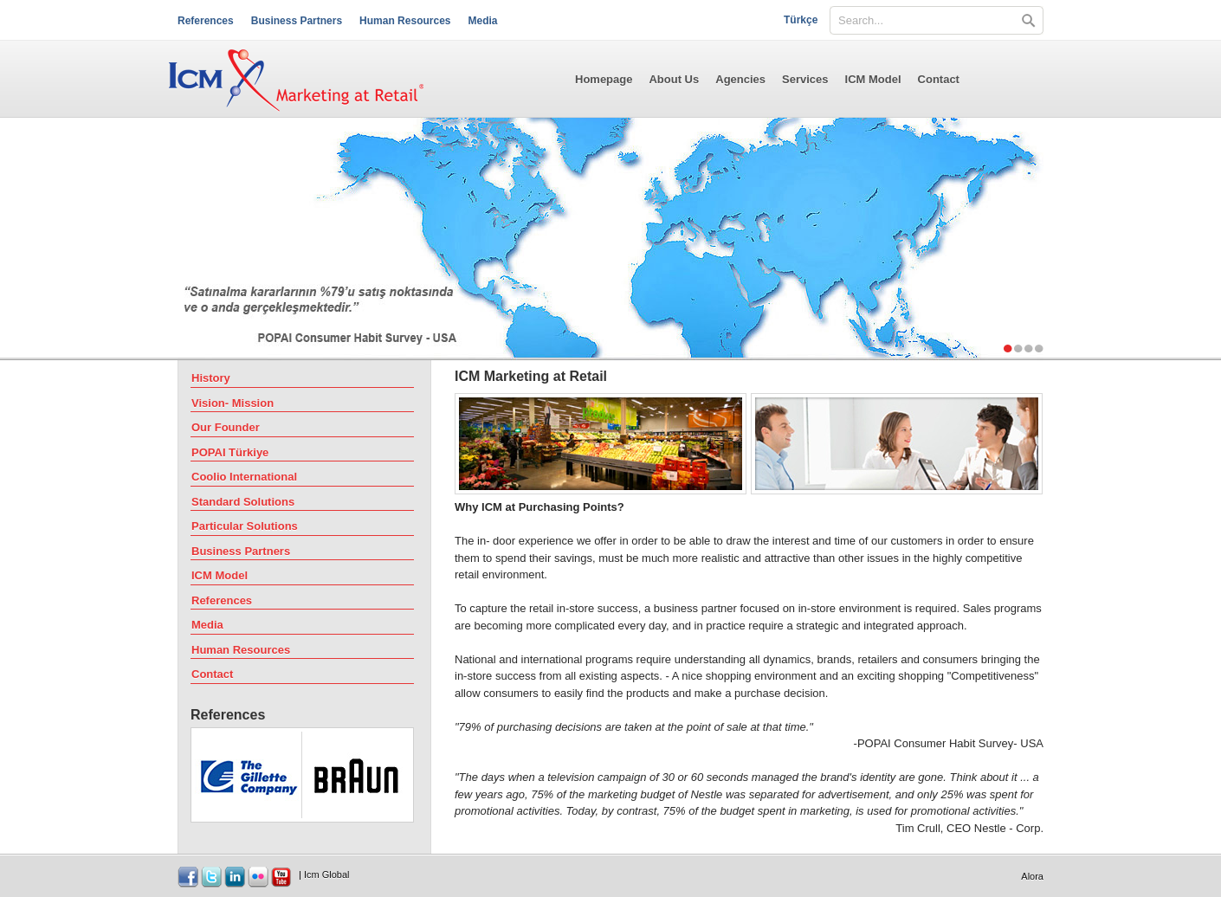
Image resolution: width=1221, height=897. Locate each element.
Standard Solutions (242, 501)
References (206, 21)
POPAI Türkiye (229, 452)
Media (482, 21)
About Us (674, 79)
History (210, 377)
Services (805, 79)
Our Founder (225, 427)
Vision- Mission (232, 403)
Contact (938, 79)
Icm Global (327, 874)
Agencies (740, 79)
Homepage (603, 79)
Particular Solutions (244, 525)
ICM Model (873, 79)
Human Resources (404, 21)
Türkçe (800, 20)
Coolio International (244, 476)
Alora (1032, 876)
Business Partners (296, 21)
